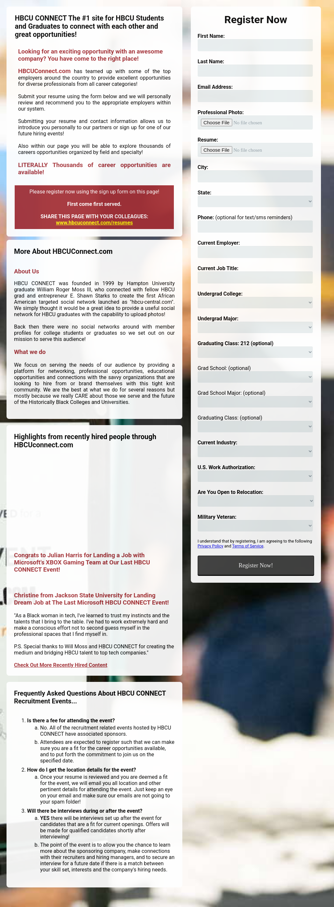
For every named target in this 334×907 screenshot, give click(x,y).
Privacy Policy (210, 546)
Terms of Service (248, 546)
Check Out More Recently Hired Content (60, 665)
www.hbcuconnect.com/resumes (94, 223)
